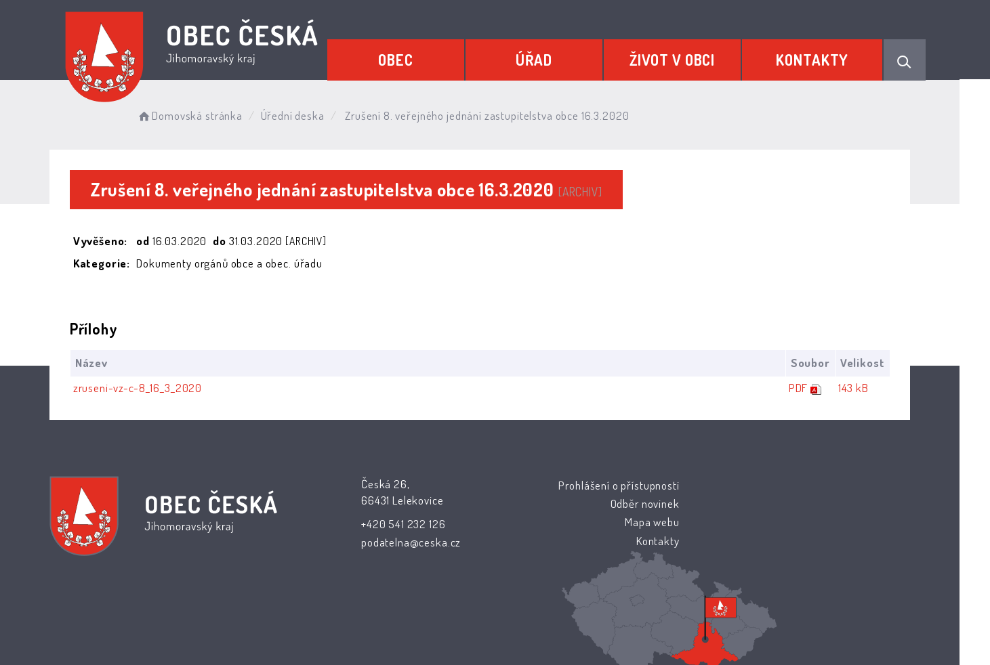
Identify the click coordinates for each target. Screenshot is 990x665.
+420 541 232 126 (400, 524)
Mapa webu (604, 522)
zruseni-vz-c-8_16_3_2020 (153, 388)
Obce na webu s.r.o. (645, 615)
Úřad (538, 58)
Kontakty (813, 58)
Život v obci (675, 58)
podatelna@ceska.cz (408, 542)
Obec (403, 58)
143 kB (868, 388)
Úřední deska (310, 115)
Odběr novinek (597, 503)
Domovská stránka (207, 115)
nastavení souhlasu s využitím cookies (743, 632)
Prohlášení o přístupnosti (571, 485)
